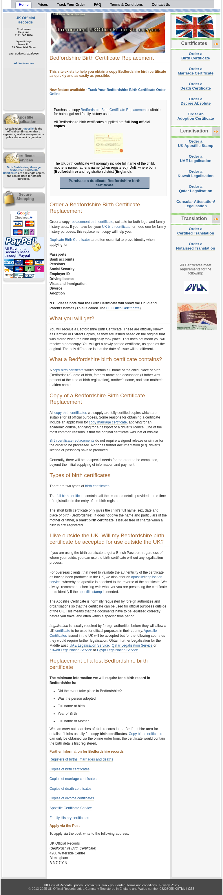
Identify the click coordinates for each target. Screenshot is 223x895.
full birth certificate (70, 496)
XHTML (180, 888)
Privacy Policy (169, 885)
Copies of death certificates (71, 789)
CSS (191, 888)
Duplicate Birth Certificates (70, 240)
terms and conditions (142, 885)
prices (78, 885)
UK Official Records (25, 20)
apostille (137, 577)
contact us (92, 885)
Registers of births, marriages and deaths (81, 759)
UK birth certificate (116, 227)
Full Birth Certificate (123, 308)
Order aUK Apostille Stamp (195, 143)
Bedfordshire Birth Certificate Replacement (114, 110)
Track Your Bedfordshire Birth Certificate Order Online (108, 92)
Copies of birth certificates (69, 769)
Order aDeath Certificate (195, 86)
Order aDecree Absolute (196, 101)
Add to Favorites (23, 63)
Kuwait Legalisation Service (71, 650)
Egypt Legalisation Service (117, 650)
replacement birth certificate (92, 222)
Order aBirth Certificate (195, 56)
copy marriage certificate (108, 422)
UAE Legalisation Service (89, 645)
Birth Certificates (17, 167)
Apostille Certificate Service (71, 808)
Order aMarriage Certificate (195, 71)
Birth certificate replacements (72, 441)
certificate (62, 631)
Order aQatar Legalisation (195, 188)
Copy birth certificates (145, 734)
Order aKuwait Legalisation (196, 173)
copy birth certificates (70, 413)
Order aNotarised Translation (195, 246)
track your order (114, 885)
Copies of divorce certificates (72, 798)
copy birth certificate (68, 370)
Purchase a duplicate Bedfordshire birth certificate (104, 183)
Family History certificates (69, 818)
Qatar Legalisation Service (132, 645)
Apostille (28, 128)
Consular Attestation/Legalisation (195, 203)
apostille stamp (90, 592)
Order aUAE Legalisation (195, 158)
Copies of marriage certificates (73, 779)
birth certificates (97, 486)
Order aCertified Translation (195, 231)
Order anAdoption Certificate (195, 116)
